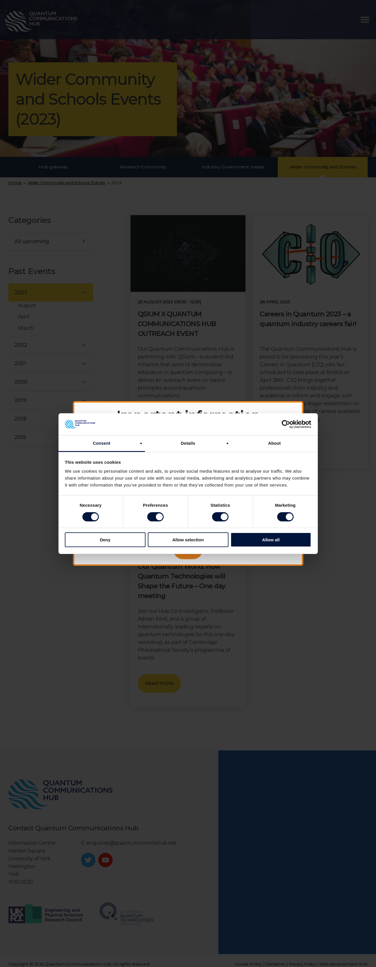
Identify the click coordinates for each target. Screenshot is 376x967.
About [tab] (274, 443)
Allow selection (188, 539)
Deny (105, 539)
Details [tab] (188, 443)
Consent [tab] (101, 443)
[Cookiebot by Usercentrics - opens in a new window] (286, 424)
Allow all (271, 539)
